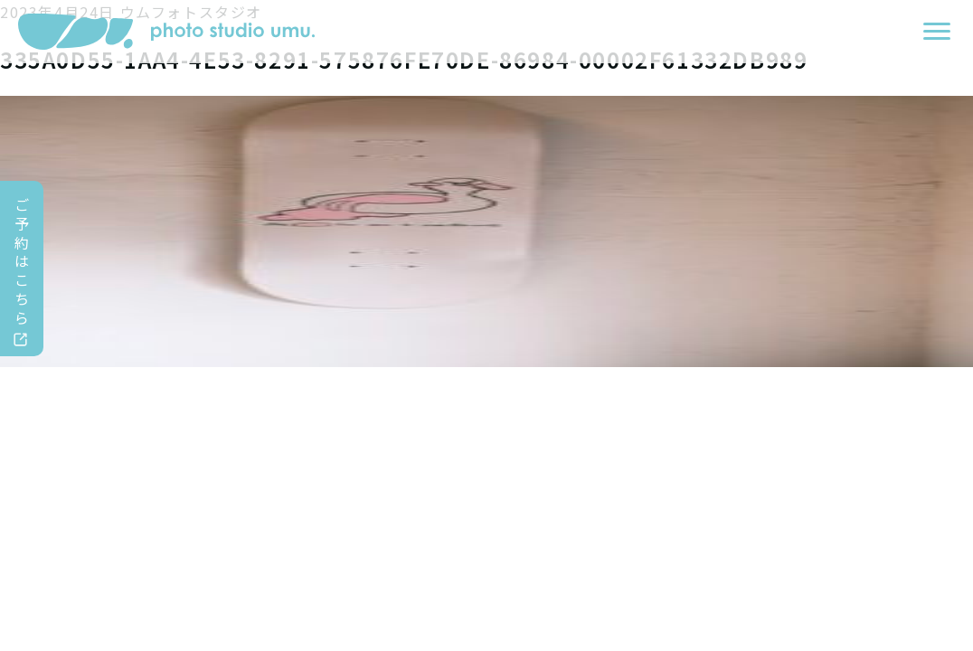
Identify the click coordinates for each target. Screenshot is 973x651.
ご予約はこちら (22, 260)
